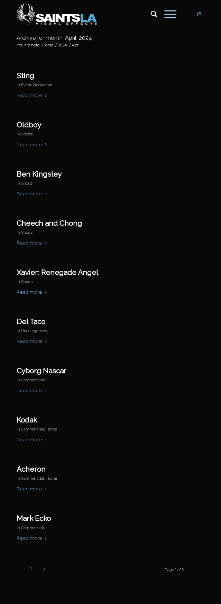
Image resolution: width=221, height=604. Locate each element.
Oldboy (29, 125)
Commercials (33, 380)
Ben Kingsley (39, 174)
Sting (25, 75)
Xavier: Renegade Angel (57, 272)
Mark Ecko (34, 518)
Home (51, 429)
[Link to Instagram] (199, 14)
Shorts (27, 134)
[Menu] (166, 14)
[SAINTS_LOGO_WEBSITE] (92, 14)
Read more (33, 95)
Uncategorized (34, 331)
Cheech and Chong (49, 223)
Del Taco (31, 321)
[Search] (150, 14)
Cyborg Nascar (41, 370)
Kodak (27, 420)
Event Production (36, 85)
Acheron (31, 469)
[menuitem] (150, 14)
